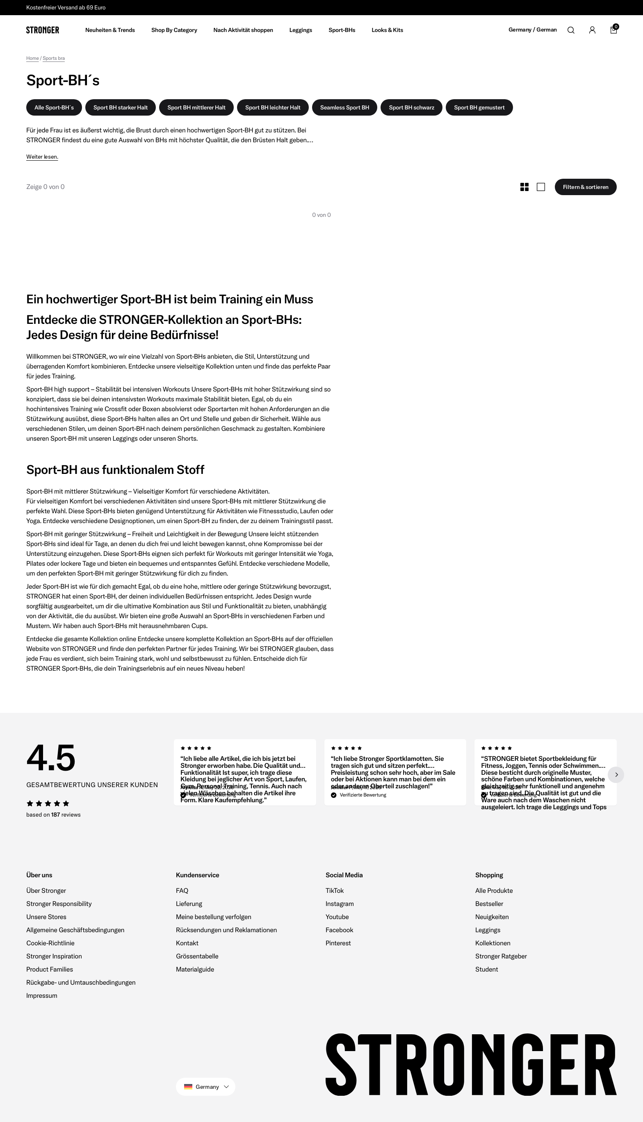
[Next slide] (616, 775)
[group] (245, 774)
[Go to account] (592, 30)
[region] (395, 774)
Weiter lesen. (42, 156)
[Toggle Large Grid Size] (541, 187)
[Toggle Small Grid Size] (524, 187)
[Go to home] (42, 30)
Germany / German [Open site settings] (532, 29)
